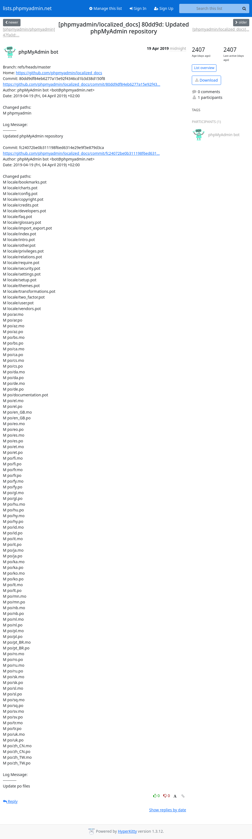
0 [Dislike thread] (166, 795)
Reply (10, 801)
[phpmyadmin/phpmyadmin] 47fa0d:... (29, 32)
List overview (204, 67)
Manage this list (105, 8)
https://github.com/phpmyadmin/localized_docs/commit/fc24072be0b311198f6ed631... (81, 153)
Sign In (138, 8)
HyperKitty (127, 831)
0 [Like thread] (157, 795)
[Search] (244, 8)
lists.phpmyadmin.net (27, 8)
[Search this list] (209, 8)
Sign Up (163, 8)
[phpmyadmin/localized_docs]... (220, 29)
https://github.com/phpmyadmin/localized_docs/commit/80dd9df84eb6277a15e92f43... (81, 84)
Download (206, 80)
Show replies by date (167, 809)
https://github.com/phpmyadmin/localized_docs (59, 72)
